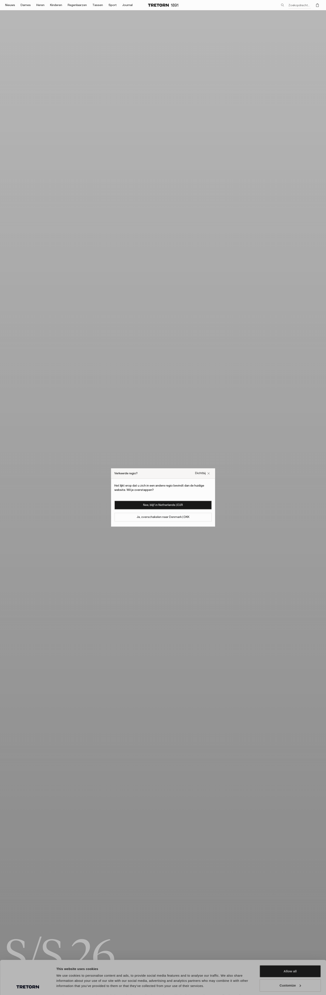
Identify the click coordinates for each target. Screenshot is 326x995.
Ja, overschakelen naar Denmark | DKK (163, 517)
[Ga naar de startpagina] (163, 5)
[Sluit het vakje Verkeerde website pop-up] (202, 473)
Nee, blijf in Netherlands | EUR (163, 505)
